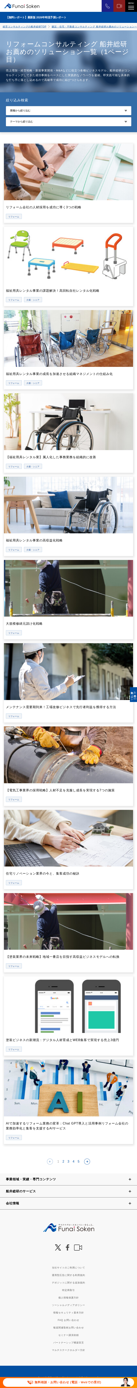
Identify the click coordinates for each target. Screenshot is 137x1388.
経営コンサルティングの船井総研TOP (24, 26)
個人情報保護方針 (68, 1297)
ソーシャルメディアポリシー (68, 1305)
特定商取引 (68, 1290)
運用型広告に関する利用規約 (68, 1275)
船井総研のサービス (21, 1191)
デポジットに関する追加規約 (68, 1282)
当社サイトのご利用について (68, 1267)
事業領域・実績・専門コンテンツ (31, 1179)
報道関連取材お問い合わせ (68, 1327)
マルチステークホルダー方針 (68, 1350)
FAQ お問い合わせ (68, 1320)
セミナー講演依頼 (68, 1335)
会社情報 (12, 1203)
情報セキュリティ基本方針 (68, 1312)
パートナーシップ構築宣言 (68, 1342)
